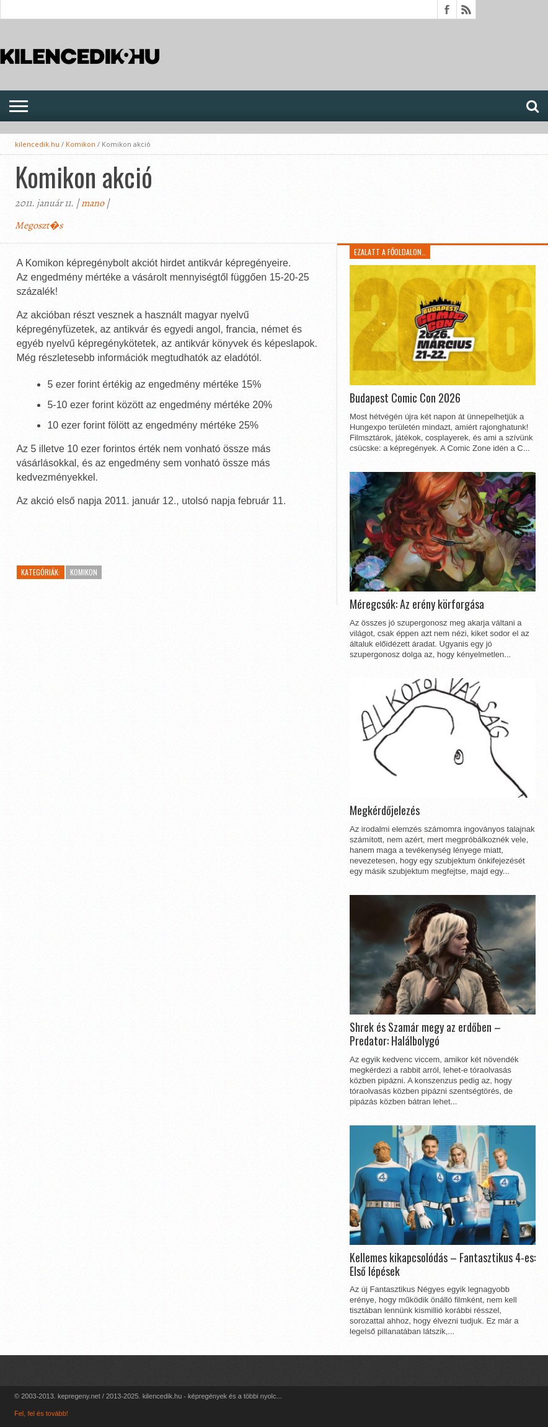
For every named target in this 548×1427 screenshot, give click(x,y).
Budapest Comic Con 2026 (405, 398)
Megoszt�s (39, 225)
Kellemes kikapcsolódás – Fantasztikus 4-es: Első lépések (443, 1264)
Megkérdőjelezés (385, 811)
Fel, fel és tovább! (41, 1413)
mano (92, 203)
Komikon (80, 144)
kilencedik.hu (37, 144)
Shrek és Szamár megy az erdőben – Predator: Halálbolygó (425, 1034)
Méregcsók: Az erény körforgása (417, 604)
